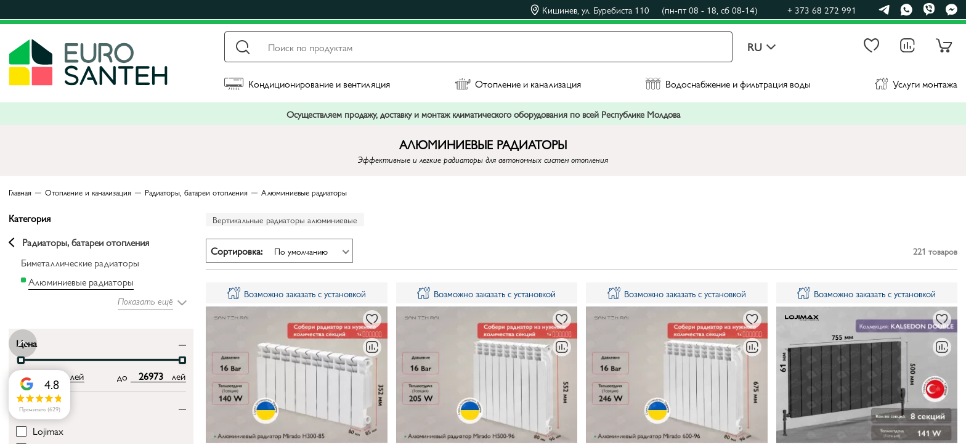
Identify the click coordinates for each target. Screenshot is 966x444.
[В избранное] (372, 319)
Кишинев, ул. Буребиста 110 (644, 9)
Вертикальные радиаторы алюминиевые (285, 219)
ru (761, 47)
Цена (26, 342)
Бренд (28, 406)
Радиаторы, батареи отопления (79, 242)
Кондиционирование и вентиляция (307, 83)
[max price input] (151, 376)
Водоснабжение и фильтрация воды (728, 83)
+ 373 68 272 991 (821, 9)
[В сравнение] (372, 347)
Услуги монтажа (916, 83)
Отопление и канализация (518, 83)
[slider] (21, 360)
